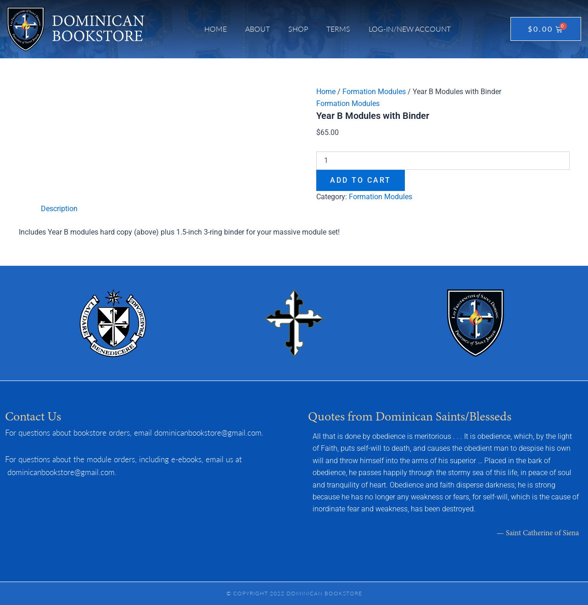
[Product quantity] (443, 160)
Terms (338, 28)
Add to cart (360, 180)
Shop (298, 28)
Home (215, 28)
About (257, 28)
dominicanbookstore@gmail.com (208, 432)
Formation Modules (374, 91)
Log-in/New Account (410, 28)
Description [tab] (59, 208)
